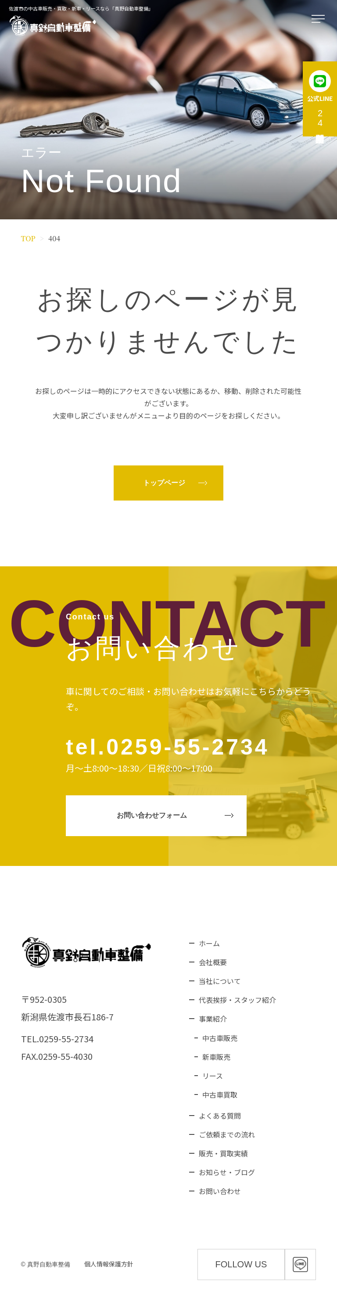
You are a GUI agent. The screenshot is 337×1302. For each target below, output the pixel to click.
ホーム (209, 943)
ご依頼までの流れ (227, 1134)
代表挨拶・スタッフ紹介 (237, 999)
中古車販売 (219, 1038)
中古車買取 (219, 1094)
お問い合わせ (220, 1191)
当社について (220, 981)
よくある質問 (220, 1115)
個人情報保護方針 (108, 1263)
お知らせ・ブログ (227, 1172)
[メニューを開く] (319, 19)
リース (212, 1075)
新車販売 (216, 1057)
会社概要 (213, 962)
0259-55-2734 (187, 747)
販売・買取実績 (223, 1153)
